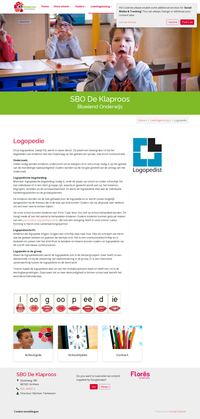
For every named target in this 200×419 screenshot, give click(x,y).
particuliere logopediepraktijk (40, 220)
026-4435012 (27, 388)
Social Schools (178, 411)
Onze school (61, 6)
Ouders (80, 6)
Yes (94, 386)
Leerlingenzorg (101, 6)
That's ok (187, 22)
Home (45, 6)
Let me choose (127, 22)
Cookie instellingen (26, 411)
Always (105, 386)
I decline (172, 22)
